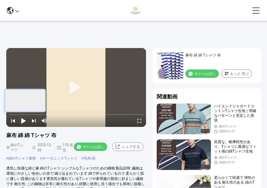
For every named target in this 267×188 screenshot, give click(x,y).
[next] (34, 121)
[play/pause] (23, 121)
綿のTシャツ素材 (22, 158)
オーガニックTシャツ (59, 158)
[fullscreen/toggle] (139, 121)
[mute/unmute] (44, 121)
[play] (76, 87)
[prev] (13, 121)
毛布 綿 (90, 158)
